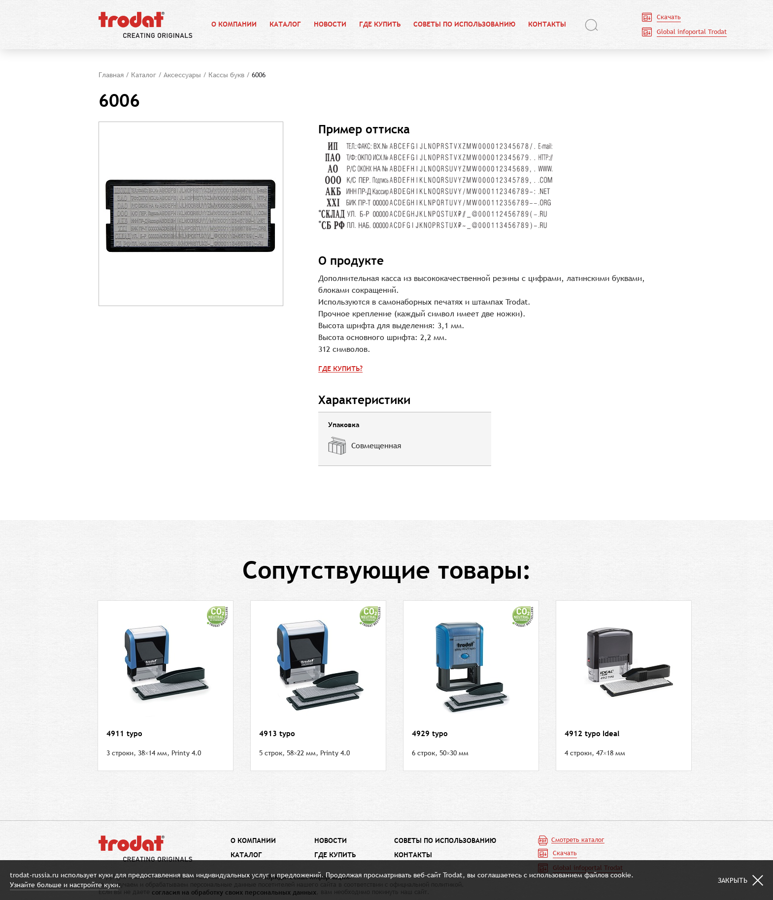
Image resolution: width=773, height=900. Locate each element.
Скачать (669, 17)
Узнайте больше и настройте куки (64, 885)
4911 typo (124, 733)
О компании (234, 25)
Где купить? (340, 368)
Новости (330, 25)
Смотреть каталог (578, 840)
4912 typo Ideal (592, 733)
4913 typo (277, 733)
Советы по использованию (464, 25)
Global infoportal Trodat (692, 31)
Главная (111, 75)
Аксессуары (182, 75)
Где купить (380, 25)
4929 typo (429, 733)
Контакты (547, 25)
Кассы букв (226, 75)
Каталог (285, 25)
